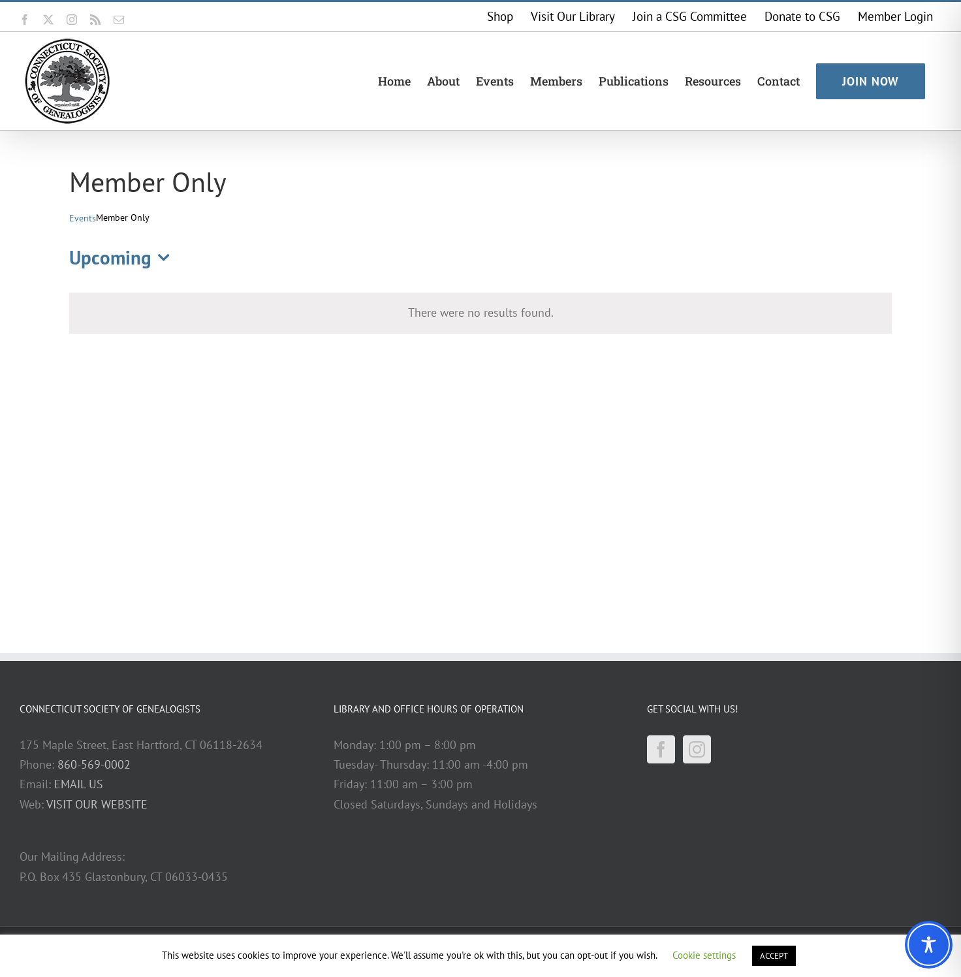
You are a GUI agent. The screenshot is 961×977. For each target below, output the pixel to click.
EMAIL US (78, 784)
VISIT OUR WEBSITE (97, 804)
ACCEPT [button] (774, 955)
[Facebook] (661, 749)
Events (82, 218)
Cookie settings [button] (704, 955)
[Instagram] (697, 749)
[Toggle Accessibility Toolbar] (928, 944)
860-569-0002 (94, 764)
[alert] (480, 313)
